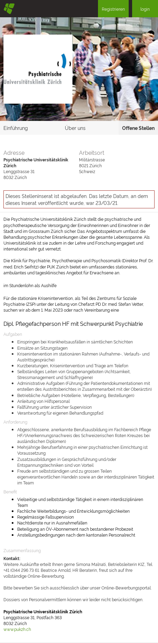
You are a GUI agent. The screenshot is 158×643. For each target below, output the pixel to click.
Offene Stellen (138, 127)
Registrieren (113, 9)
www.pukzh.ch (17, 629)
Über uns (75, 127)
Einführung (15, 127)
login (145, 9)
